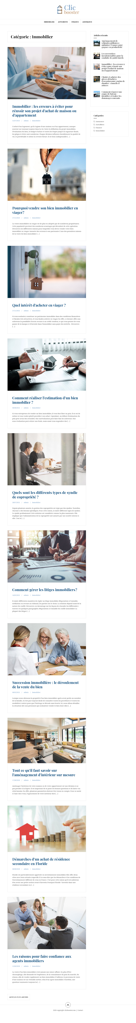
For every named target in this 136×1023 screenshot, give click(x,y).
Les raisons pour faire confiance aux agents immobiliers (45, 967)
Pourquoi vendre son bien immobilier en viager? (46, 210)
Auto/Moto (63, 22)
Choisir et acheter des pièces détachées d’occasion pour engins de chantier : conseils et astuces (113, 81)
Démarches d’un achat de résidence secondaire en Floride (44, 869)
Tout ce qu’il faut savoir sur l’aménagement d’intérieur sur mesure (40, 778)
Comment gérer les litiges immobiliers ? (36, 591)
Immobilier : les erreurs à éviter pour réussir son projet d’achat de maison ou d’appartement (46, 110)
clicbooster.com (70, 1019)
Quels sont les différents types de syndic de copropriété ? (42, 494)
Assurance (87, 22)
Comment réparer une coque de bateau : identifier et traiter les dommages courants (112, 95)
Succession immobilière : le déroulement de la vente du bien (41, 688)
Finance (75, 22)
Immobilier (49, 22)
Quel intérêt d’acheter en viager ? (42, 305)
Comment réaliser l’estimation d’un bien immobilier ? (45, 400)
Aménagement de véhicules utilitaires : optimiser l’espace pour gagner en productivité (112, 44)
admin (26, 121)
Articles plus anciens (18, 1005)
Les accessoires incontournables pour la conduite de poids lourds (112, 55)
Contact (80, 1019)
